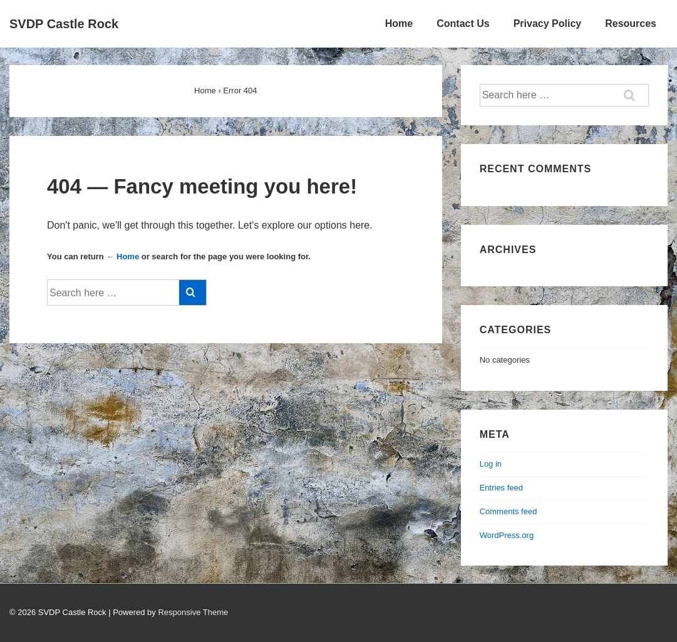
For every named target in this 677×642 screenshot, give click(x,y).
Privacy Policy (548, 23)
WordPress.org (507, 535)
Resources (630, 23)
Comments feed (508, 511)
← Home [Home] (122, 256)
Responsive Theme (193, 612)
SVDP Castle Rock (63, 24)
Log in (491, 464)
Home (399, 23)
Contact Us (463, 23)
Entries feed (501, 487)
